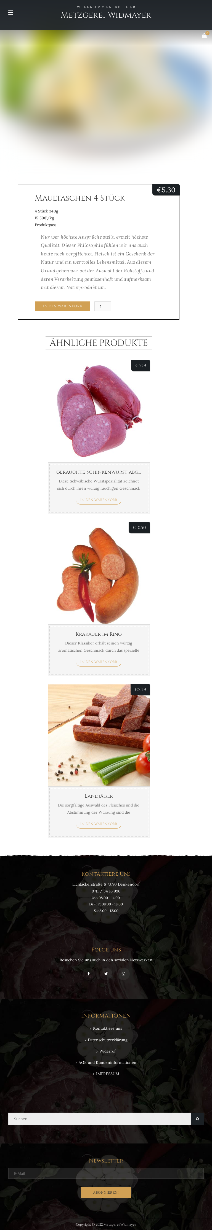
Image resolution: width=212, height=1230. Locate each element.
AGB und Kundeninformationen (107, 1062)
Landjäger (99, 796)
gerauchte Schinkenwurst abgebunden (109, 472)
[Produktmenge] (102, 306)
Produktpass (45, 224)
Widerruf (107, 1051)
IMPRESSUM (107, 1073)
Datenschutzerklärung (108, 1039)
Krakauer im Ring (99, 634)
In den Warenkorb (62, 306)
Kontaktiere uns (107, 1028)
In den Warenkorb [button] (98, 500)
